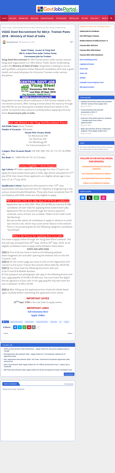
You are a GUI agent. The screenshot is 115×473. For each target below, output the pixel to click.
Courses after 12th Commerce (91, 55)
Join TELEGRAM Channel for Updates (96, 174)
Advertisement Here (38, 311)
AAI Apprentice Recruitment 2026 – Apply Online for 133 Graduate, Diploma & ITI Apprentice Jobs (34, 355)
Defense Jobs (74, 18)
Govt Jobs (12, 18)
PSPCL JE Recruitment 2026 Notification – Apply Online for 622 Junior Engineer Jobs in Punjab (37, 350)
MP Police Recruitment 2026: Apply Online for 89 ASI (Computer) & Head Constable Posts (38, 370)
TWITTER (106, 167)
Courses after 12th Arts (89, 45)
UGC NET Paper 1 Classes (89, 36)
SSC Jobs (84, 18)
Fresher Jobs (29, 322)
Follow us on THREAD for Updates (96, 183)
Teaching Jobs (61, 18)
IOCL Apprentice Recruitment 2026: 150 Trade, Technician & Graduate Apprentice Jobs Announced (37, 360)
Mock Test (106, 18)
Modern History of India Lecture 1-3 (94, 41)
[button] (111, 18)
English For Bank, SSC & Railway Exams (95, 27)
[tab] (4, 18)
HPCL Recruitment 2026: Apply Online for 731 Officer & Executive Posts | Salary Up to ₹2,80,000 (37, 366)
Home (4, 18)
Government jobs (42, 322)
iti (60, 322)
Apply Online (38, 315)
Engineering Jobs (47, 18)
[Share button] (38, 327)
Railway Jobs (23, 18)
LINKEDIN (96, 169)
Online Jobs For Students (89, 31)
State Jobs (94, 18)
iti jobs (9, 28)
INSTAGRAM (97, 167)
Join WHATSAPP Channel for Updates (96, 178)
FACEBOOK (86, 167)
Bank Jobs (34, 18)
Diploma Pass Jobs (16, 322)
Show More (69, 374)
